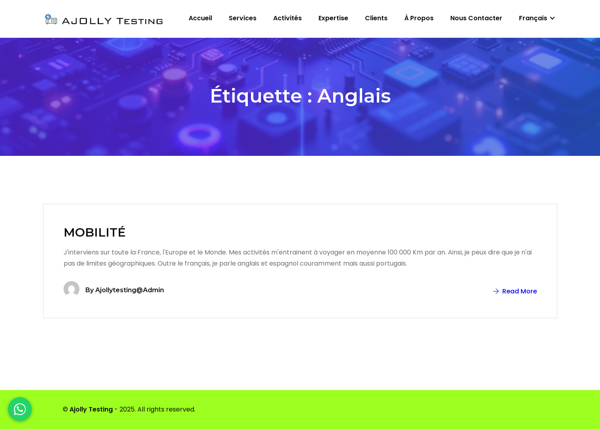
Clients (376, 18)
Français (537, 18)
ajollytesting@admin (129, 290)
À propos (419, 18)
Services (243, 18)
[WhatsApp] (20, 409)
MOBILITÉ (95, 232)
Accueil (200, 18)
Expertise (333, 18)
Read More (515, 291)
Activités (287, 18)
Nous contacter (476, 18)
